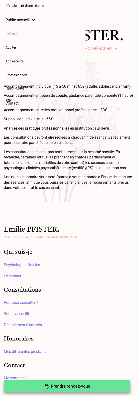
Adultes (11, 48)
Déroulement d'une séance (25, 325)
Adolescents (14, 61)
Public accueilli (20, 20)
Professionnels (16, 75)
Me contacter (15, 378)
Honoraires (14, 89)
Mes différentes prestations (25, 351)
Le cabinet (12, 276)
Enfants (11, 34)
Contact (12, 103)
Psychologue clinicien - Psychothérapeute (25, 265)
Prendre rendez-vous (67, 386)
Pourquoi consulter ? (21, 302)
